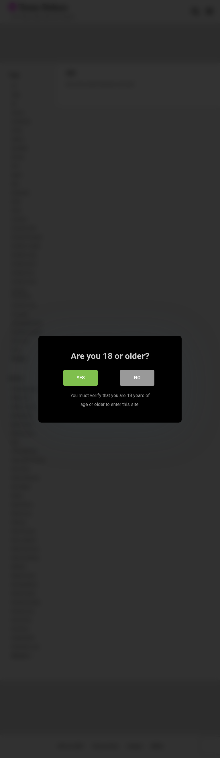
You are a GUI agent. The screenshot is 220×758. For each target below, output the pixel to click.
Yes (80, 377)
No (137, 377)
